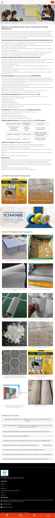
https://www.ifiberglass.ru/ (42, 81)
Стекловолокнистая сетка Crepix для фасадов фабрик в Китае (23, 450)
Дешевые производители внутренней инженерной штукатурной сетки (26, 431)
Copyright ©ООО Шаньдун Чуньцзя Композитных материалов (15, 512)
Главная (2, 22)
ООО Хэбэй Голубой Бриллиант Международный (14, 167)
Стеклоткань (47, 445)
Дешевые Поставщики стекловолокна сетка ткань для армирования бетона (27, 420)
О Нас (34, 515)
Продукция (20, 515)
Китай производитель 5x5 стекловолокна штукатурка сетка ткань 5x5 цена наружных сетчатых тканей (27, 426)
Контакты (48, 515)
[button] (51, 191)
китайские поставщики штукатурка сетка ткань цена (20, 445)
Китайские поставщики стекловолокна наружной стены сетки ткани (25, 459)
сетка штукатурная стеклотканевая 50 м (16, 436)
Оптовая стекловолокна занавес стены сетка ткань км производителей (26, 440)
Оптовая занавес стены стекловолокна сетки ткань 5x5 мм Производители (27, 454)
